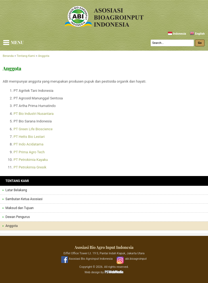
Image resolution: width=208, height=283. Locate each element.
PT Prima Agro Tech (29, 152)
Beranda (8, 56)
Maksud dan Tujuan (19, 208)
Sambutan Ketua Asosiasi (24, 199)
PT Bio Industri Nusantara (34, 114)
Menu (17, 42)
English (197, 33)
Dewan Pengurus (17, 217)
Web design (92, 272)
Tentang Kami (26, 56)
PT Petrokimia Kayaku (31, 160)
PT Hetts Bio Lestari (29, 137)
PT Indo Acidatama (28, 144)
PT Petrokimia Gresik (30, 167)
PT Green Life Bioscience (33, 129)
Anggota (43, 56)
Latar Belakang (16, 190)
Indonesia (177, 33)
